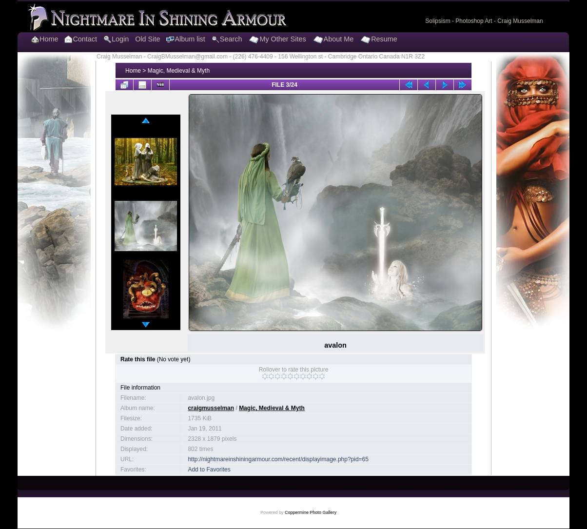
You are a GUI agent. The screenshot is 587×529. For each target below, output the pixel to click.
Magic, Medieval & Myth (179, 70)
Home (133, 70)
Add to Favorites (209, 469)
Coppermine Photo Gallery (310, 512)
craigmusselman (211, 408)
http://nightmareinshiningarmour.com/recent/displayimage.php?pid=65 (278, 459)
